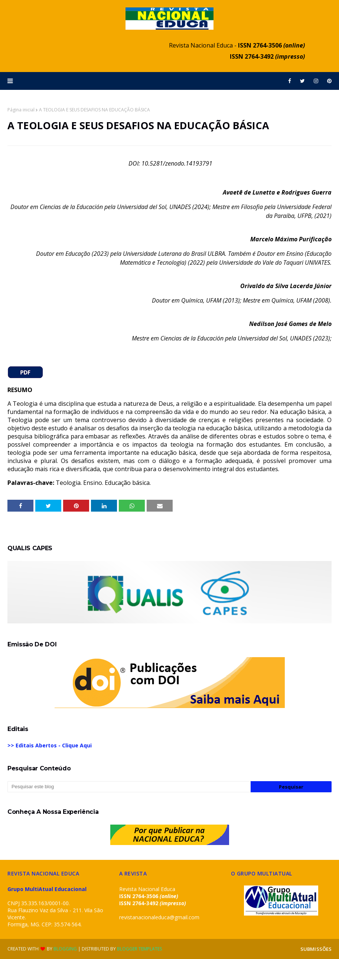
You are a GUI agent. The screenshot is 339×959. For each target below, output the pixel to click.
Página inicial (21, 110)
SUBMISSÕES (316, 949)
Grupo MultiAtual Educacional (47, 889)
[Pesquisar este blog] (129, 786)
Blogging (65, 949)
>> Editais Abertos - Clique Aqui (49, 745)
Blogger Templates (139, 949)
